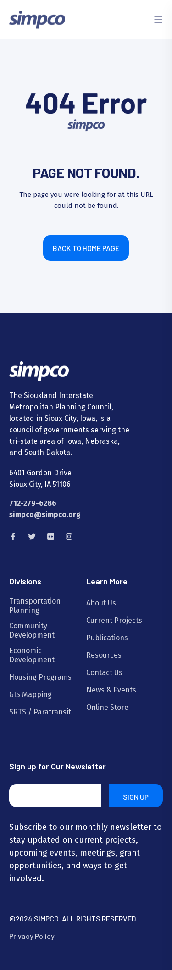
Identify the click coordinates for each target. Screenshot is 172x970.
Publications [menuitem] (107, 637)
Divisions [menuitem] (25, 581)
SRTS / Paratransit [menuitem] (40, 712)
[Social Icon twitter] (31, 536)
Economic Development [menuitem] (32, 655)
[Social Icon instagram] (66, 536)
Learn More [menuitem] (107, 581)
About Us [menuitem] (101, 603)
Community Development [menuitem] (32, 630)
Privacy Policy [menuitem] (32, 936)
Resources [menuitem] (104, 655)
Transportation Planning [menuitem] (35, 606)
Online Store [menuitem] (107, 707)
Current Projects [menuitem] (114, 620)
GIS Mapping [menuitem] (30, 694)
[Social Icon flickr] (50, 536)
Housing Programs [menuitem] (40, 677)
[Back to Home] (37, 19)
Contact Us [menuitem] (104, 672)
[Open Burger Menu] (158, 19)
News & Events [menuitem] (111, 690)
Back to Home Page (86, 248)
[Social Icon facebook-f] (15, 536)
